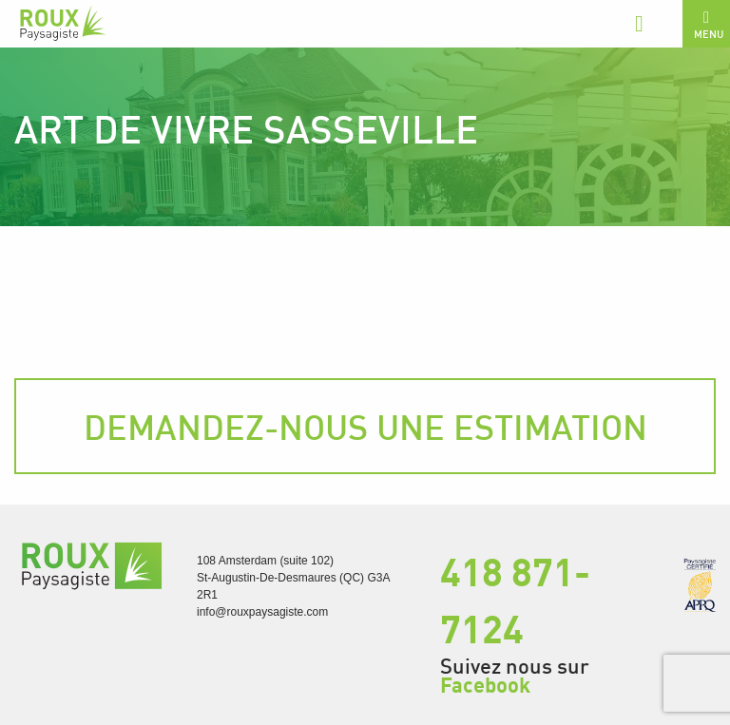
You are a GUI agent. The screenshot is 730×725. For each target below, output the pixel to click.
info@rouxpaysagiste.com (262, 612)
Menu (708, 25)
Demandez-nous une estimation (365, 427)
